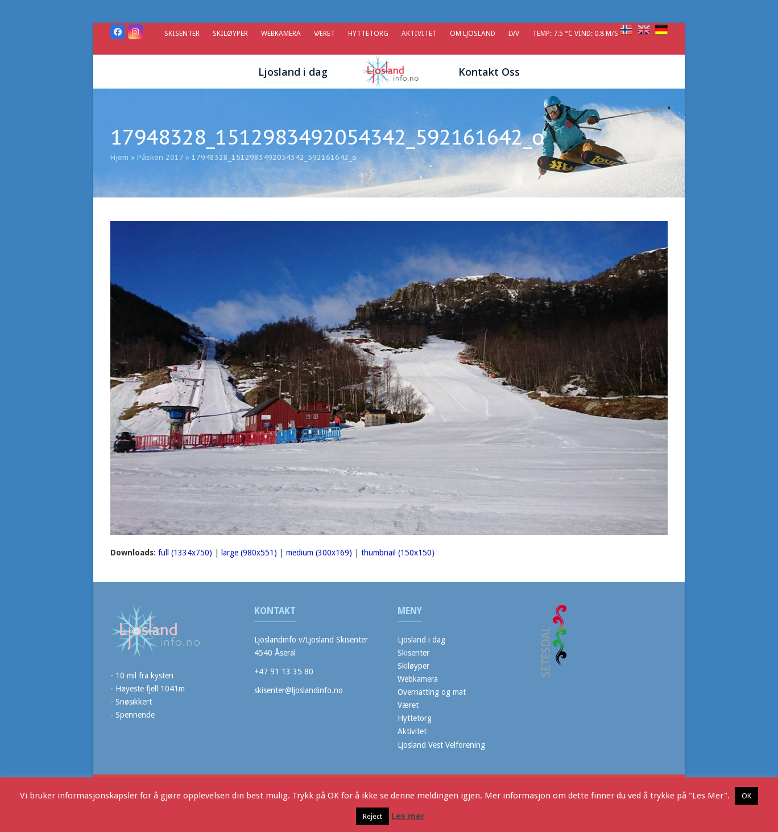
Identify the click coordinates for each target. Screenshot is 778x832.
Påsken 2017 (160, 157)
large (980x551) (249, 552)
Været (408, 705)
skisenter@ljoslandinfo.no (298, 690)
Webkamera (418, 678)
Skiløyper (413, 665)
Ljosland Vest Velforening (441, 744)
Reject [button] (372, 816)
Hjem (119, 157)
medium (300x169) (319, 552)
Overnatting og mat (432, 692)
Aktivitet (412, 731)
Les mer (408, 816)
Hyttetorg (415, 718)
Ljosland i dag (421, 639)
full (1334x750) (185, 552)
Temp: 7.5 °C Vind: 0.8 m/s (576, 33)
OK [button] (746, 796)
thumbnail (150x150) (397, 552)
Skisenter (413, 652)
